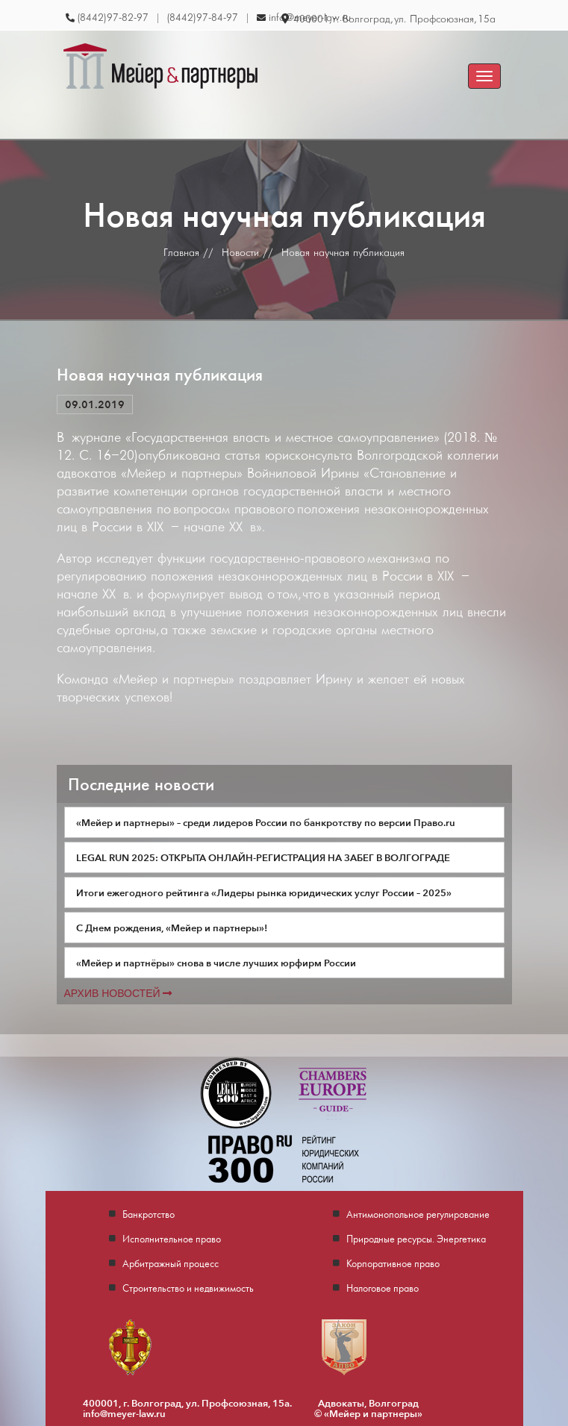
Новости (240, 252)
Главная (181, 252)
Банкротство (148, 1214)
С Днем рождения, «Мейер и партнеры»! (171, 927)
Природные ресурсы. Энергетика (416, 1238)
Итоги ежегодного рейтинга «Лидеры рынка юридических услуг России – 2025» (264, 892)
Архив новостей (118, 993)
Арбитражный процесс (170, 1263)
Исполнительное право (171, 1238)
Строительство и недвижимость (188, 1288)
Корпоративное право (393, 1263)
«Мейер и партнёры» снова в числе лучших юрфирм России (216, 962)
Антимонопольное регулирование (418, 1214)
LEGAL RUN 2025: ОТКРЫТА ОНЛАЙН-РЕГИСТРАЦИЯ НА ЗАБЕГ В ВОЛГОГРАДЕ (263, 857)
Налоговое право (382, 1288)
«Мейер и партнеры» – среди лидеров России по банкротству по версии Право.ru (265, 822)
